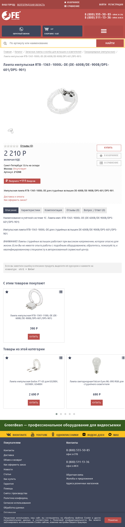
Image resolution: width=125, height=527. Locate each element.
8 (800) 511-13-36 (98, 17)
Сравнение (72, 6)
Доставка (9, 455)
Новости (8, 470)
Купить (108, 148)
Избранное (72, 2)
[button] (56, 414)
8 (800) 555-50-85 (98, 14)
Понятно (113, 520)
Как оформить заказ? (15, 200)
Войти (102, 5)
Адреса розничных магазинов (82, 484)
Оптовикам (10, 513)
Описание (11, 210)
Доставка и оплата (14, 197)
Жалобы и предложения (79, 479)
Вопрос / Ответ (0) (94, 210)
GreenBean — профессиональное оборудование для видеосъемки (62, 425)
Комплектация (53, 210)
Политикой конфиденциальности (70, 520)
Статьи (7, 474)
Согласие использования (17, 503)
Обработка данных (14, 508)
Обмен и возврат (13, 460)
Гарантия (9, 484)
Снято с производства (15, 493)
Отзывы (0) (26, 146)
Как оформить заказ (15, 465)
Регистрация (115, 5)
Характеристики (30, 210)
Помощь (8, 489)
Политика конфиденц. (16, 498)
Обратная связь (74, 475)
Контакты (9, 450)
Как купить (10, 479)
